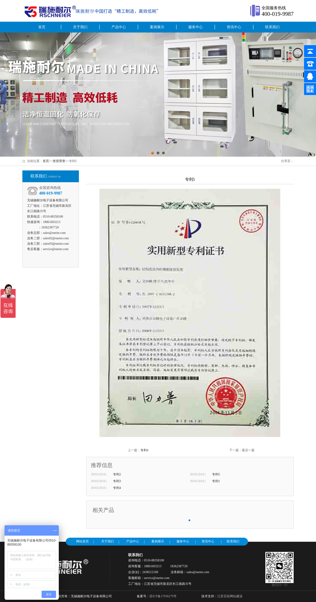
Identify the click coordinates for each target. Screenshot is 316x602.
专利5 (216, 474)
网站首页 (82, 541)
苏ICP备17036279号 (163, 596)
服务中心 (195, 27)
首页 (41, 27)
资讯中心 (234, 27)
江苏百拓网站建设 (230, 596)
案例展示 (157, 27)
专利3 (117, 481)
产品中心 (118, 27)
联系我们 (272, 27)
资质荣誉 (59, 161)
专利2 (117, 474)
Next (291, 94)
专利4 (144, 450)
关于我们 (80, 27)
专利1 (216, 481)
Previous (25, 94)
